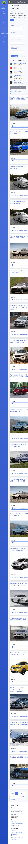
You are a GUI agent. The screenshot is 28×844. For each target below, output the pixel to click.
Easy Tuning (21, 2)
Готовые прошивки (17, 823)
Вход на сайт (16, 825)
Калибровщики (16, 822)
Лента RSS (18, 87)
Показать (15, 56)
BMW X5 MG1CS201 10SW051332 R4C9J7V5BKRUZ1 (17, 689)
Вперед (12, 799)
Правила (14, 834)
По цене (12, 93)
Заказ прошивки (17, 820)
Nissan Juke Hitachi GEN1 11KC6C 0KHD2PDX (18, 654)
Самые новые (14, 90)
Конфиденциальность (17, 838)
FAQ (13, 830)
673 (23, 796)
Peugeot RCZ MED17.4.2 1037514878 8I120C (18, 584)
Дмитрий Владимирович (20, 63)
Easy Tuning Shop (16, 812)
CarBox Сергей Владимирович (17, 81)
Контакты (15, 839)
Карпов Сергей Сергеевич (17, 76)
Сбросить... (22, 56)
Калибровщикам (17, 832)
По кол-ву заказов (15, 91)
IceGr (15, 67)
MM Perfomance (17, 71)
